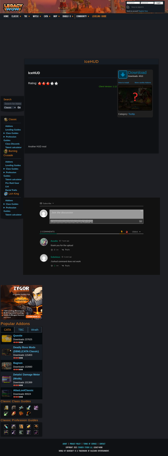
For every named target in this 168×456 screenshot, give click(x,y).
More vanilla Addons (143, 83)
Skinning (21, 432)
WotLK (36, 16)
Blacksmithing (13, 426)
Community (81, 16)
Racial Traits (11, 190)
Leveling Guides (13, 129)
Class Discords (12, 143)
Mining (13, 432)
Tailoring (29, 432)
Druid (13, 407)
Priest (21, 407)
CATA (7, 329)
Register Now (143, 11)
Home (6, 16)
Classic (15, 16)
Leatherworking (36, 426)
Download (137, 72)
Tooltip (131, 114)
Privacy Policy (75, 444)
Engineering (29, 426)
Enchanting (21, 426)
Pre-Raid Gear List (12, 185)
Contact (102, 444)
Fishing (36, 432)
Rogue (6, 413)
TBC (25, 16)
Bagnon (18, 363)
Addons (9, 126)
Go (19, 107)
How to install (123, 83)
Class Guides (12, 133)
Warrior (29, 407)
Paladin (6, 407)
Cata (46, 16)
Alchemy (6, 426)
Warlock (36, 407)
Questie (17, 335)
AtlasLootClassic (23, 390)
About (65, 444)
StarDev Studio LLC (85, 447)
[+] (90, 221)
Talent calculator (13, 147)
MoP (55, 16)
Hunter (29, 413)
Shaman (21, 413)
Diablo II (67, 16)
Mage (13, 413)
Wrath (34, 329)
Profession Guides (10, 138)
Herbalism (6, 432)
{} (87, 221)
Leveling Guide (99, 16)
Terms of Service (90, 444)
